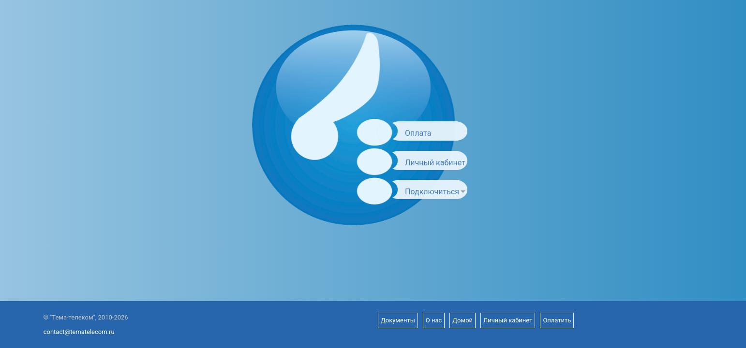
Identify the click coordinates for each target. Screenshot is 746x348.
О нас (434, 320)
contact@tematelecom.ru (79, 331)
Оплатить (557, 320)
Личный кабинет (435, 162)
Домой (462, 320)
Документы (398, 320)
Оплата (418, 133)
